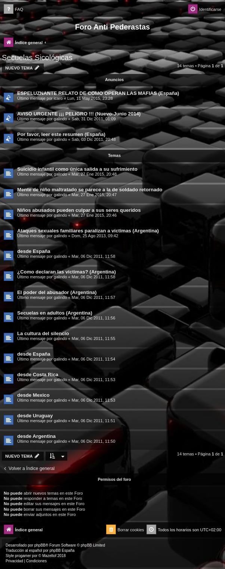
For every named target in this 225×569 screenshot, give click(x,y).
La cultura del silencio (43, 333)
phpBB (40, 545)
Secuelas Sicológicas (37, 57)
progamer (23, 556)
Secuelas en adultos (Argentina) (54, 313)
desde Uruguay (35, 415)
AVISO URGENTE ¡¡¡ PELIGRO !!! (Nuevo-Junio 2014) (79, 114)
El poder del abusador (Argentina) (57, 292)
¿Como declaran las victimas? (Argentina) (66, 272)
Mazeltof (49, 556)
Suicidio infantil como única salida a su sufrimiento (77, 169)
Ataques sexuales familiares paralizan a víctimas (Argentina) (88, 231)
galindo (60, 119)
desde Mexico (33, 395)
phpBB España (61, 550)
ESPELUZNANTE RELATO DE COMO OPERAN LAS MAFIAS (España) (98, 93)
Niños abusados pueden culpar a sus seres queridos (79, 210)
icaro (58, 98)
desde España (33, 251)
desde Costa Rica (37, 374)
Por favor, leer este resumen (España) (61, 134)
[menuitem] (13, 9)
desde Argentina (36, 436)
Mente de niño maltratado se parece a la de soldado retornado (89, 189)
